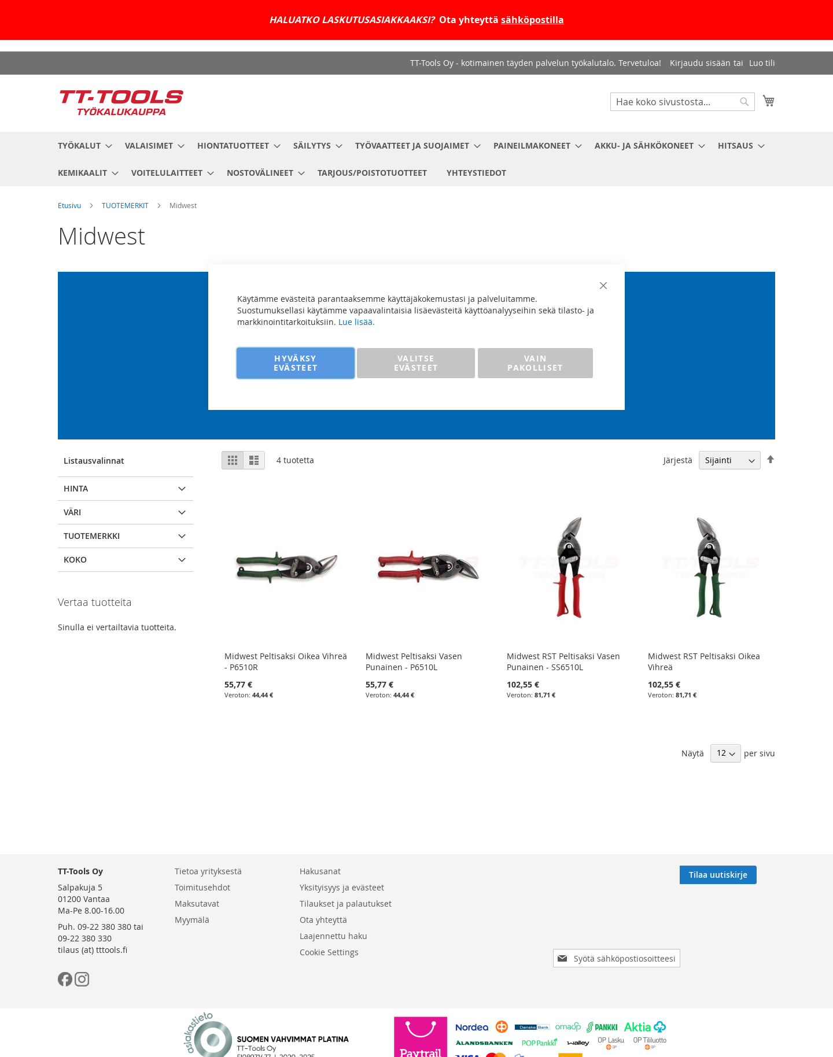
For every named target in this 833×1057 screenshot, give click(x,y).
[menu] (416, 159)
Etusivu (69, 205)
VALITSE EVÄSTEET (416, 363)
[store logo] (121, 102)
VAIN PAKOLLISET (535, 363)
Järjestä (678, 459)
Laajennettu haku (333, 935)
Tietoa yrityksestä (208, 871)
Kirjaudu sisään (700, 62)
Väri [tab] (72, 512)
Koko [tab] (75, 559)
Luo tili (762, 62)
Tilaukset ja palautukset (346, 903)
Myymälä (192, 919)
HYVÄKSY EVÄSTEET (296, 363)
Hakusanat (320, 871)
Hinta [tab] (76, 488)
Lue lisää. (356, 321)
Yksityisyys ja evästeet (342, 887)
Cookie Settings (329, 952)
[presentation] (619, 925)
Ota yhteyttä (323, 919)
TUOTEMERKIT (125, 205)
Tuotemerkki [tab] (92, 535)
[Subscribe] (736, 875)
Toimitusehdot (202, 887)
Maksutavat (197, 903)
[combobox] (682, 102)
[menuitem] (81, 145)
